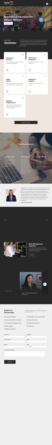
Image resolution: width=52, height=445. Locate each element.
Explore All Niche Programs (26, 122)
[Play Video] (41, 20)
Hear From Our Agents (8, 290)
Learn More (32, 254)
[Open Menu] (47, 4)
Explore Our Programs (8, 23)
